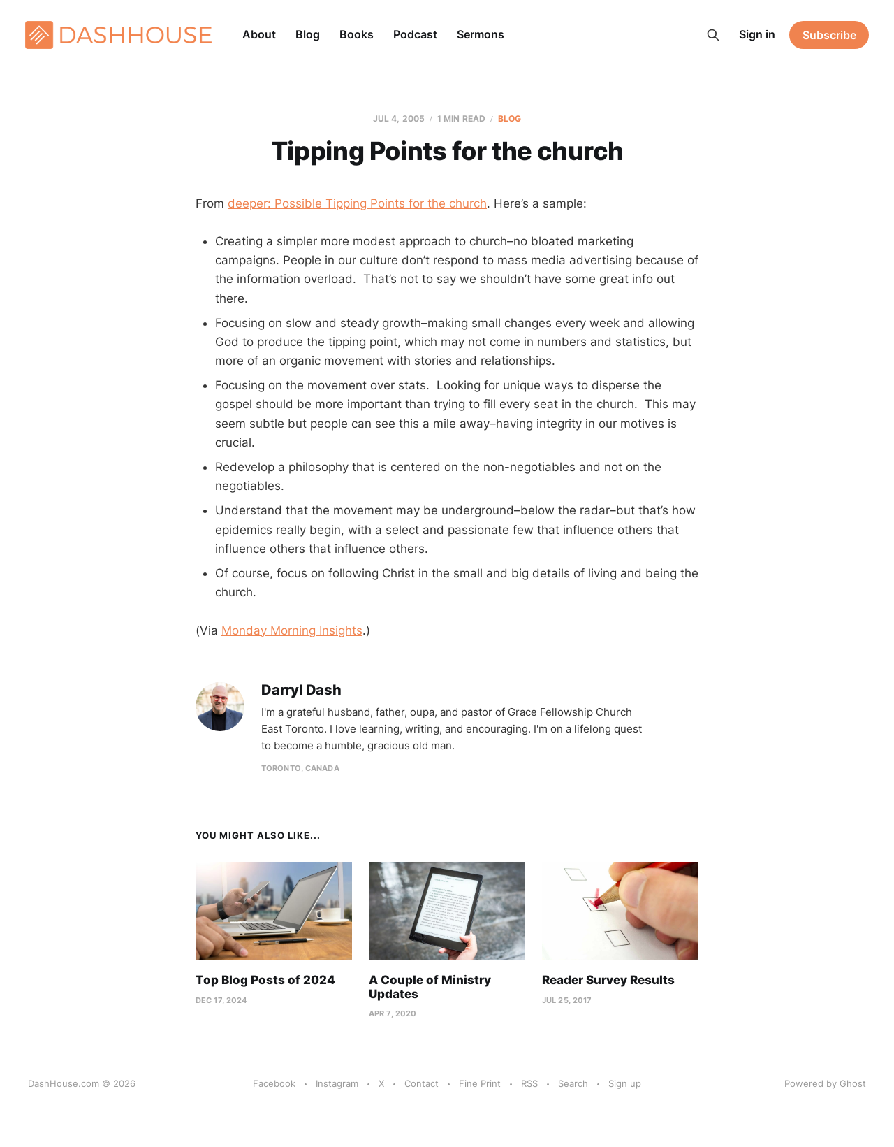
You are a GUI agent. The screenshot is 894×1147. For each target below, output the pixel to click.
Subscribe (829, 35)
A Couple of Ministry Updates (430, 987)
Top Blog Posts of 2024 (265, 980)
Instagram (337, 1083)
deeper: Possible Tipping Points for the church (357, 203)
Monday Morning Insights (291, 630)
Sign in (757, 34)
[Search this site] (713, 34)
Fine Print (480, 1083)
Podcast (415, 34)
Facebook (274, 1083)
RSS (529, 1083)
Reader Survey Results (608, 980)
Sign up (624, 1083)
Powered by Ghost (825, 1083)
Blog (307, 34)
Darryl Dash (301, 690)
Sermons (480, 34)
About (259, 34)
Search (573, 1083)
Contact (421, 1083)
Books (356, 34)
